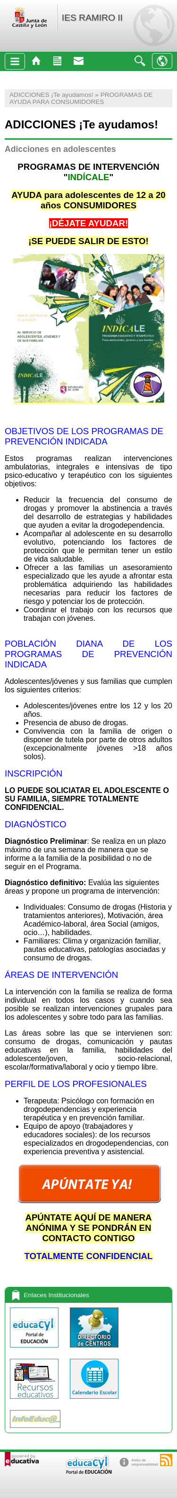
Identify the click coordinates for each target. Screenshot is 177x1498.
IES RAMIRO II (92, 18)
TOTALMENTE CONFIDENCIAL (89, 1256)
